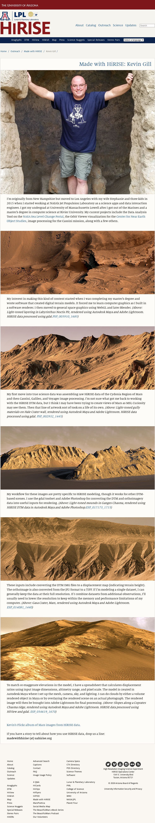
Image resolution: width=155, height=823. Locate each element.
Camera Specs (73, 761)
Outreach (104, 25)
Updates (130, 25)
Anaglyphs (16, 40)
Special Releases (96, 40)
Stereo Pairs (113, 40)
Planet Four (72, 803)
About (79, 25)
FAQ (35, 771)
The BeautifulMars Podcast (46, 813)
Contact (36, 768)
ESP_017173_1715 (98, 507)
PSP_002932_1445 (49, 416)
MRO (69, 796)
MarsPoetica (39, 803)
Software (71, 775)
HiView (35, 40)
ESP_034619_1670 (42, 711)
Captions (37, 764)
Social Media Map (41, 806)
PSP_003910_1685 (65, 316)
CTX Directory (73, 764)
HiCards (37, 785)
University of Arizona (77, 792)
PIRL (69, 785)
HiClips (36, 789)
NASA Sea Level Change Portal (43, 216)
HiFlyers (37, 792)
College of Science (75, 789)
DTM (26, 40)
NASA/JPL (71, 799)
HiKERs (10, 817)
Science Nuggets (76, 40)
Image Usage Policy (42, 775)
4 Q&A (36, 782)
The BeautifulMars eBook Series (48, 810)
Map (54, 40)
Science (118, 25)
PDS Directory (73, 768)
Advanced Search (41, 761)
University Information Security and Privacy (123, 789)
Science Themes (74, 771)
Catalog (91, 25)
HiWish (45, 40)
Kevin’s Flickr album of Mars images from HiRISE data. (44, 725)
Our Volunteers (40, 817)
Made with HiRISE (33, 51)
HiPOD (36, 796)
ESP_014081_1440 (19, 607)
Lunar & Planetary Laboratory (81, 782)
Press (62, 40)
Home (3, 51)
